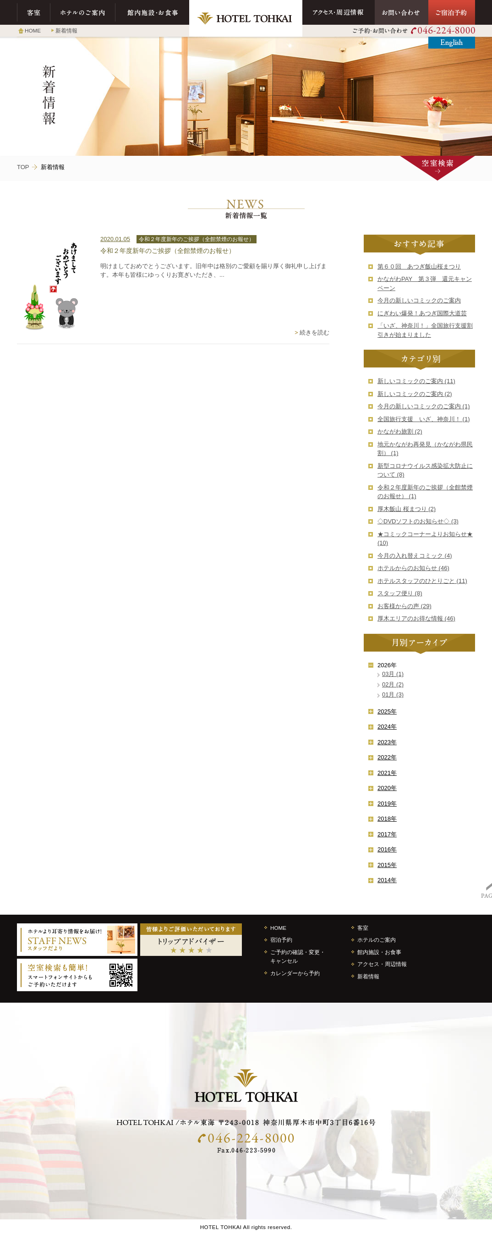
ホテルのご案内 (82, 12)
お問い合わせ (401, 12)
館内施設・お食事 (152, 12)
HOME (33, 30)
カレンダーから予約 (295, 973)
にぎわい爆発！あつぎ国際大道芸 (422, 313)
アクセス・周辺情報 (338, 12)
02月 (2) (393, 684)
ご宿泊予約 (451, 12)
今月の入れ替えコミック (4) (414, 555)
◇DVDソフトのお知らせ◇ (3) (418, 521)
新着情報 (66, 30)
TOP (23, 167)
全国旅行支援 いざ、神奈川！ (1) (423, 419)
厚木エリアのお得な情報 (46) (416, 618)
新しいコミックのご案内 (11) (416, 381)
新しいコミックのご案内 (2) (414, 393)
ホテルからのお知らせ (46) (413, 568)
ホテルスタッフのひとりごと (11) (422, 580)
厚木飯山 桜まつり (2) (406, 508)
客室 (33, 12)
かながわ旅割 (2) (399, 431)
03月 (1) (393, 673)
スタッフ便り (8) (399, 593)
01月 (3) (393, 694)
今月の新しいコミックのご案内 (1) (423, 406)
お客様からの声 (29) (404, 606)
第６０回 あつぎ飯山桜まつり (419, 266)
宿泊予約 (281, 940)
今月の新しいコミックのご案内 (419, 300)
